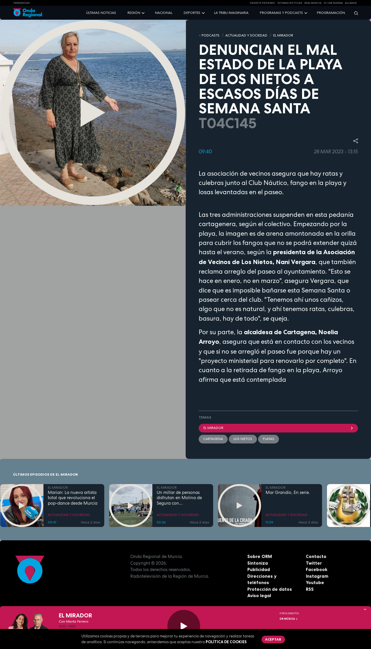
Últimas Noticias (289, 2)
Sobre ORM (259, 556)
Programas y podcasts (281, 12)
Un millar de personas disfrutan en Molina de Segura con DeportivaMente (179, 498)
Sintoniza (257, 563)
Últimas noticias (101, 12)
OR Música (288, 619)
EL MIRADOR (283, 35)
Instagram (317, 576)
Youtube (315, 582)
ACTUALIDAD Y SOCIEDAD (246, 35)
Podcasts (211, 35)
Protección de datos (269, 589)
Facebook (316, 569)
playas (268, 439)
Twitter (314, 563)
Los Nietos (242, 439)
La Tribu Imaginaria (231, 12)
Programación (331, 12)
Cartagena (213, 439)
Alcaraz (351, 2)
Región (133, 12)
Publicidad (258, 569)
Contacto (316, 556)
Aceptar (273, 639)
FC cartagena (333, 2)
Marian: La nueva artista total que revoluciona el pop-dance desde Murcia (72, 498)
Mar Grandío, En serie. (288, 492)
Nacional (163, 12)
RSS (310, 589)
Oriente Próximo (262, 2)
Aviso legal (259, 595)
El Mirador (278, 428)
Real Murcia (312, 2)
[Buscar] (354, 13)
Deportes (192, 12)
